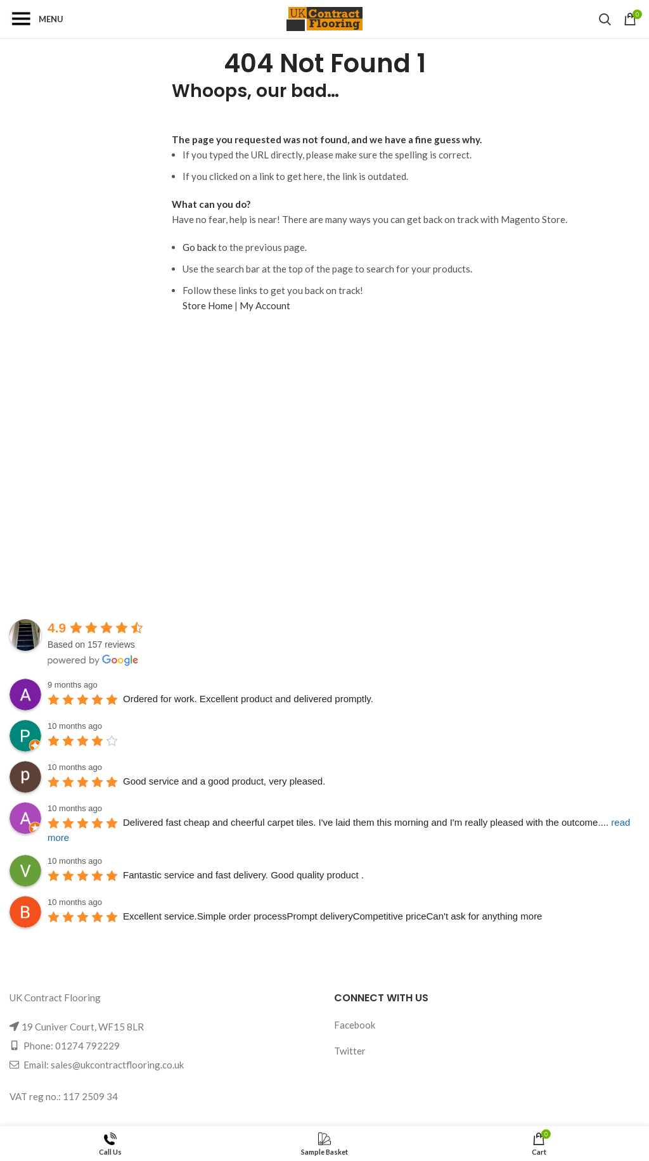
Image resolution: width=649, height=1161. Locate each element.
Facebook (354, 1024)
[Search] (605, 19)
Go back (199, 247)
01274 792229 (87, 1045)
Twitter (350, 1050)
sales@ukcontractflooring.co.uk (117, 1064)
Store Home (208, 305)
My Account (265, 305)
